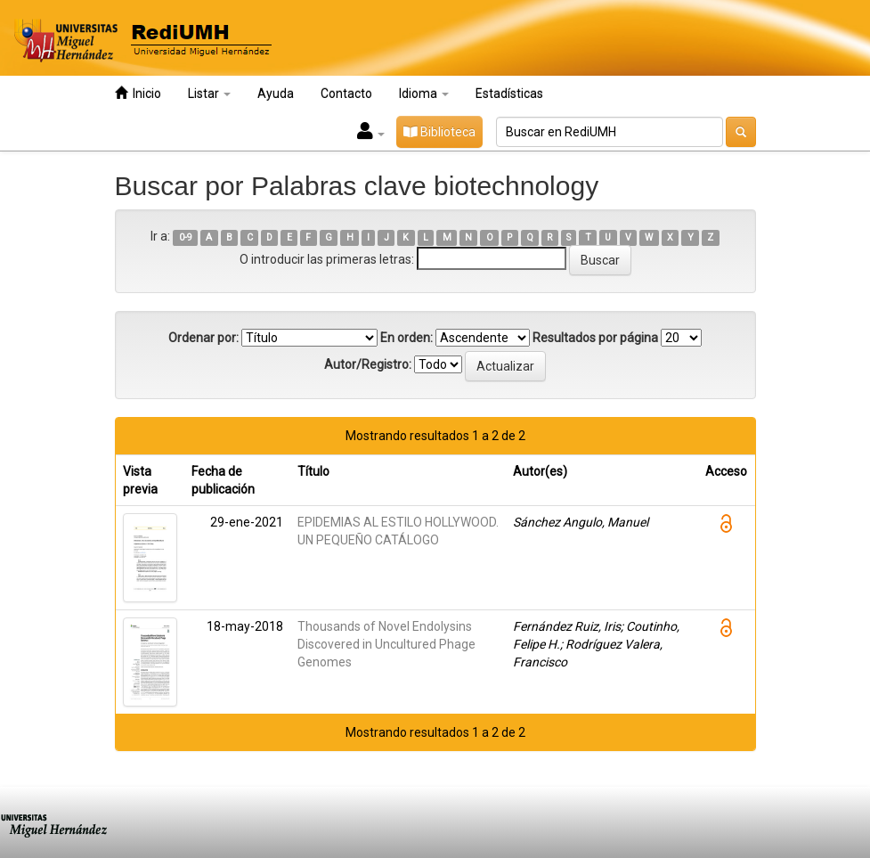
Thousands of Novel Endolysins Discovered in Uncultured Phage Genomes (386, 644)
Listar (209, 93)
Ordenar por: (203, 338)
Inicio (138, 93)
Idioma (424, 93)
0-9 (185, 237)
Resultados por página (595, 338)
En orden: (406, 338)
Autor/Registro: (367, 364)
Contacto (346, 93)
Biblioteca (439, 132)
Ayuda (275, 93)
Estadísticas (509, 93)
